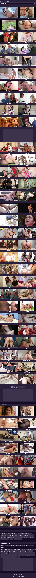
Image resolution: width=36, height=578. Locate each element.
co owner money (29, 551)
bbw (32, 537)
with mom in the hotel (8, 545)
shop (2, 533)
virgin (5, 535)
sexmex (33, 555)
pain (4, 551)
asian (2, 537)
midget (27, 537)
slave (21, 539)
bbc (16, 533)
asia (26, 545)
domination (14, 551)
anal (19, 533)
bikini (17, 537)
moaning (2, 545)
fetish (2, 551)
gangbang (9, 535)
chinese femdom (20, 535)
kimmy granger (9, 551)
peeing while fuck (23, 551)
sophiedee (10, 553)
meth (24, 537)
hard (30, 537)
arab (32, 535)
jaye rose (17, 539)
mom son (23, 545)
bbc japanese (18, 545)
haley (32, 545)
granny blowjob (3, 555)
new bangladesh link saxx (30, 553)
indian (15, 535)
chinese (2, 535)
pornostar (2, 553)
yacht (14, 545)
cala (25, 535)
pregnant (7, 539)
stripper (6, 553)
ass (7, 555)
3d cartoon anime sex (21, 555)
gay (12, 535)
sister (14, 537)
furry (28, 533)
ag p (18, 551)
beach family (11, 555)
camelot (2, 547)
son (1, 539)
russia (5, 537)
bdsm (26, 533)
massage (22, 533)
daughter (20, 537)
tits (14, 539)
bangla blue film (22, 553)
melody (16, 555)
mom (4, 533)
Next (23, 387)
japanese (8, 533)
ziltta (14, 553)
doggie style (28, 555)
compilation (13, 533)
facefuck (11, 539)
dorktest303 (29, 535)
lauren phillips (9, 537)
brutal (29, 545)
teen (4, 539)
